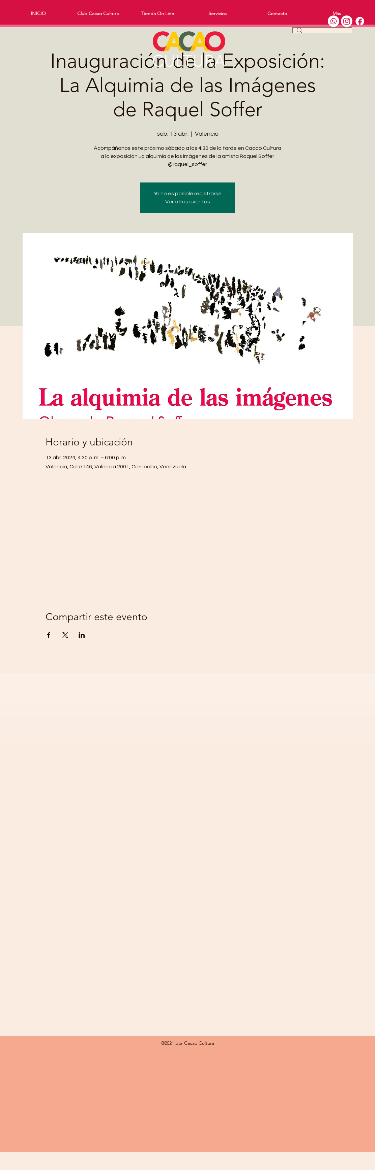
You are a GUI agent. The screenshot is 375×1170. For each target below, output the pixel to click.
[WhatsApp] (333, 21)
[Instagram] (346, 21)
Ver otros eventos (187, 201)
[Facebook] (360, 21)
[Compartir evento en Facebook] (49, 635)
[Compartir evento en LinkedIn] (82, 635)
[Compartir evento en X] (65, 635)
